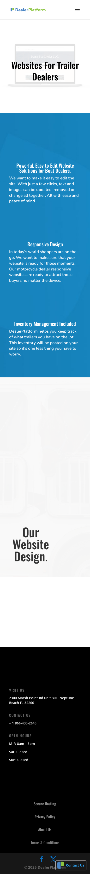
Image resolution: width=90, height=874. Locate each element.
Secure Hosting (45, 804)
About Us (44, 829)
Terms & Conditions (45, 842)
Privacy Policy (45, 817)
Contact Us (75, 865)
